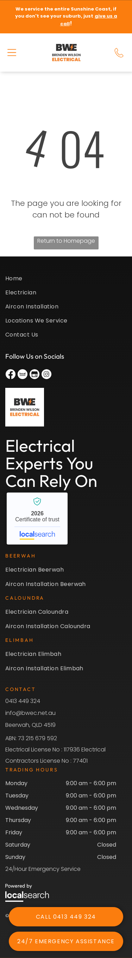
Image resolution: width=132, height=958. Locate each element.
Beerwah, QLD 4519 (30, 725)
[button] (11, 52)
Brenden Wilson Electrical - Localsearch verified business (37, 519)
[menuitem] (66, 281)
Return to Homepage (66, 241)
